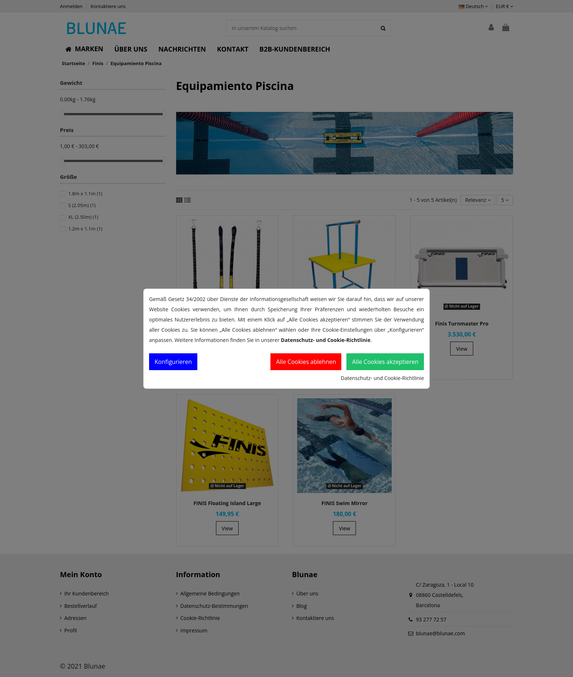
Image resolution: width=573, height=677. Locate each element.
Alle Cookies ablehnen (306, 362)
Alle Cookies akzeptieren (385, 362)
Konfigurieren (173, 362)
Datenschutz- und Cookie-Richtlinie (382, 378)
